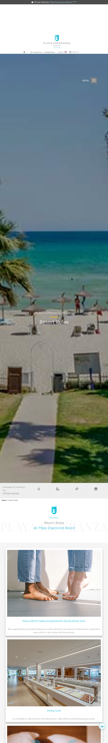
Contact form (49, 52)
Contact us (36, 52)
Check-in (74, 52)
